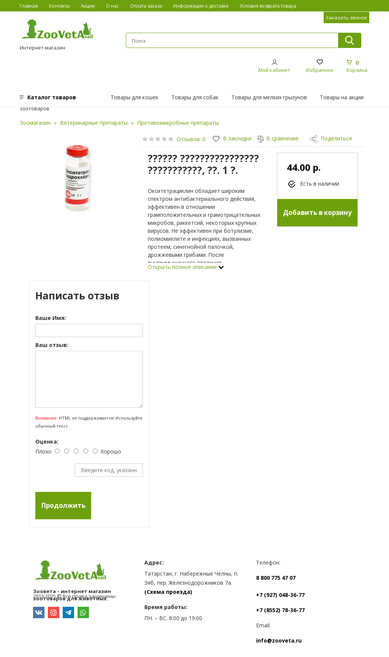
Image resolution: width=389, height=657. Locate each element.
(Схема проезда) (168, 591)
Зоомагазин (35, 122)
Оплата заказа (146, 6)
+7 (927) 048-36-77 (280, 594)
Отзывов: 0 (191, 139)
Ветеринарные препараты (94, 122)
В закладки (232, 138)
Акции (88, 6)
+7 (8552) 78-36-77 (280, 610)
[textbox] (231, 40)
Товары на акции (342, 97)
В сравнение (278, 138)
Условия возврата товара (268, 6)
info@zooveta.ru (279, 640)
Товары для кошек (134, 97)
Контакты (59, 6)
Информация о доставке (201, 6)
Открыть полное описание (186, 266)
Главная (29, 6)
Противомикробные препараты (178, 122)
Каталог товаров (51, 97)
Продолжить (63, 505)
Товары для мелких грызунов (269, 97)
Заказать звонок (346, 17)
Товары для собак (194, 97)
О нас (112, 6)
